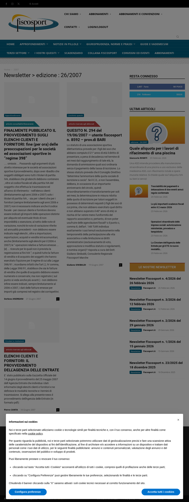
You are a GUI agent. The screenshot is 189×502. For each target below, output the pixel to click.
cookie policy (35, 433)
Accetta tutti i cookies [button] (160, 491)
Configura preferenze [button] (28, 491)
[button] (178, 420)
